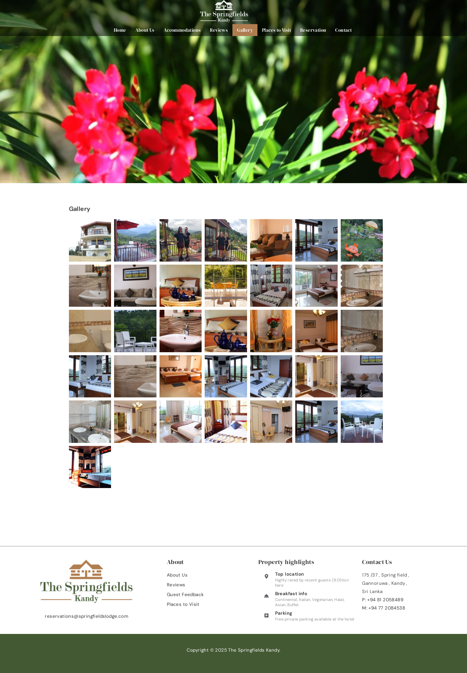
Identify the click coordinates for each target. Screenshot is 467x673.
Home (120, 30)
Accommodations (183, 30)
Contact (344, 30)
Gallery (246, 30)
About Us (145, 30)
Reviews (220, 30)
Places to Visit (277, 30)
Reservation (314, 30)
